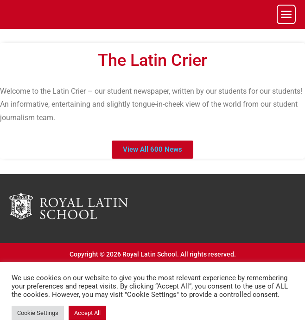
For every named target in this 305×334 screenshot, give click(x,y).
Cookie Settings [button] (37, 312)
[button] (286, 14)
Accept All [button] (87, 312)
